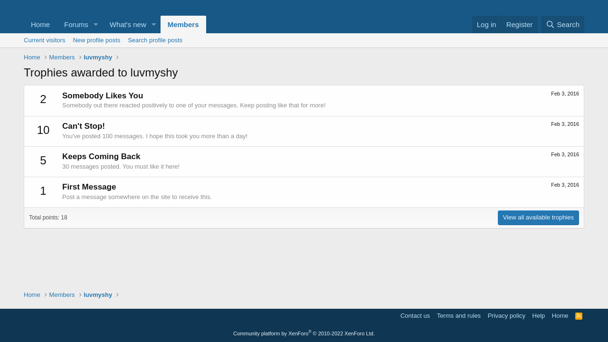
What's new (128, 24)
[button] (96, 24)
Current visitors (44, 40)
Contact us (415, 315)
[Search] (562, 24)
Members (183, 24)
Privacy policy (506, 315)
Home (40, 24)
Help (538, 315)
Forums (76, 24)
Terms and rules (459, 315)
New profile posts (96, 40)
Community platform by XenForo (304, 333)
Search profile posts (155, 40)
